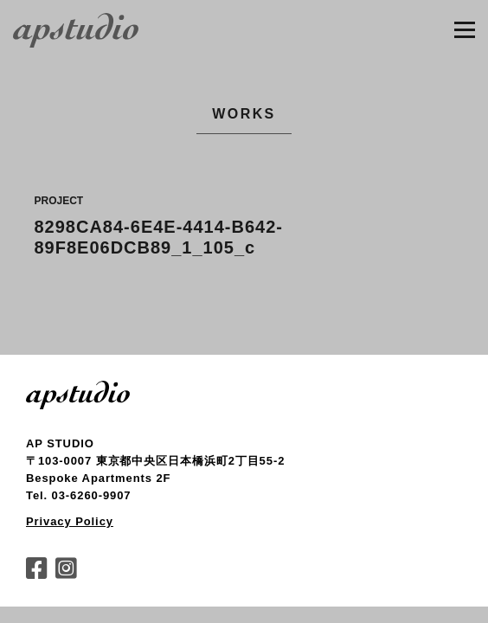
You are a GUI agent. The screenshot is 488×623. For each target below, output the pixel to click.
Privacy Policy (69, 521)
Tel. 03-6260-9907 (78, 495)
